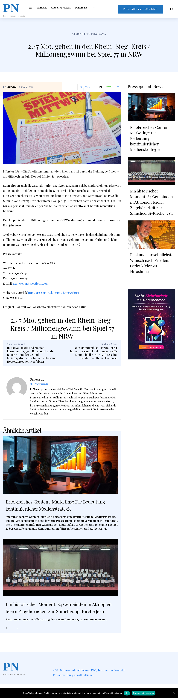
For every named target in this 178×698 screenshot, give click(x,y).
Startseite (80, 34)
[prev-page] (7, 642)
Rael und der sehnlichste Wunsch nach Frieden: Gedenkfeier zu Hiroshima (150, 242)
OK (126, 693)
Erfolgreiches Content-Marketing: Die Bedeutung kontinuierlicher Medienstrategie (57, 508)
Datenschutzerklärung (143, 693)
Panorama (98, 34)
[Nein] (174, 693)
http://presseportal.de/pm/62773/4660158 (53, 293)
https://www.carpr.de (39, 384)
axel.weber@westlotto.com (30, 283)
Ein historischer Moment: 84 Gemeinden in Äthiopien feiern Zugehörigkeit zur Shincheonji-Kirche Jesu (60, 618)
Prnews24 (11, 87)
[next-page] (17, 642)
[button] (170, 9)
